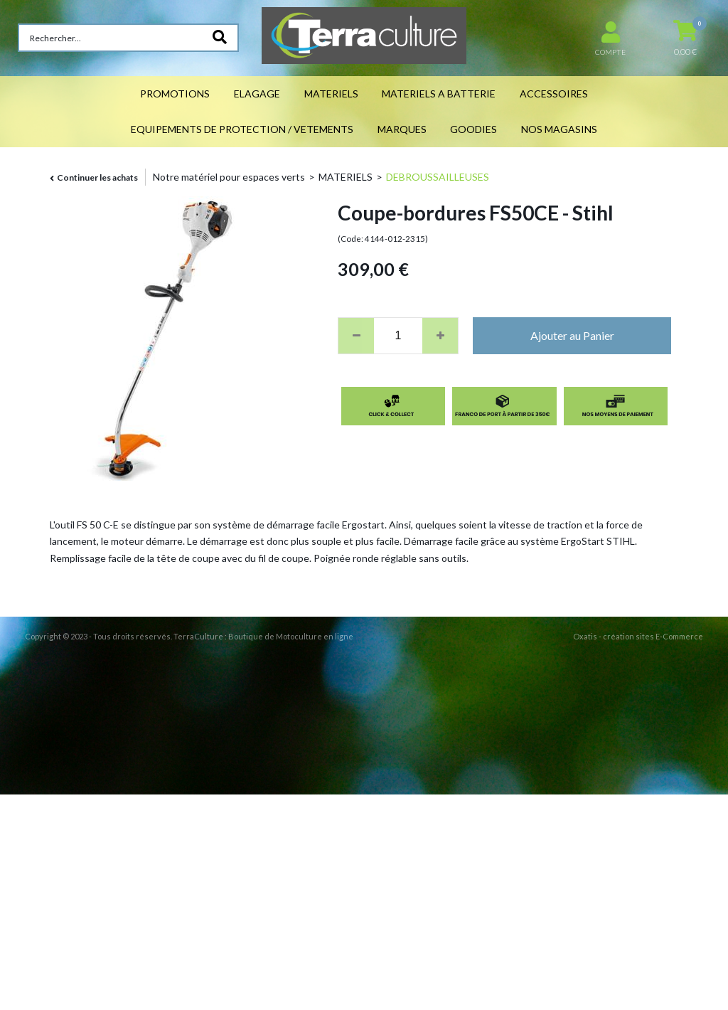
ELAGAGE (257, 93)
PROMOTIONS (175, 93)
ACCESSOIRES (554, 93)
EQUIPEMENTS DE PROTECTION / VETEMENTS (242, 129)
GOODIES (473, 129)
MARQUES (402, 129)
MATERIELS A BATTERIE (439, 93)
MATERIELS (331, 93)
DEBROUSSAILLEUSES (437, 177)
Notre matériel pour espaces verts (229, 177)
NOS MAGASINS (559, 129)
